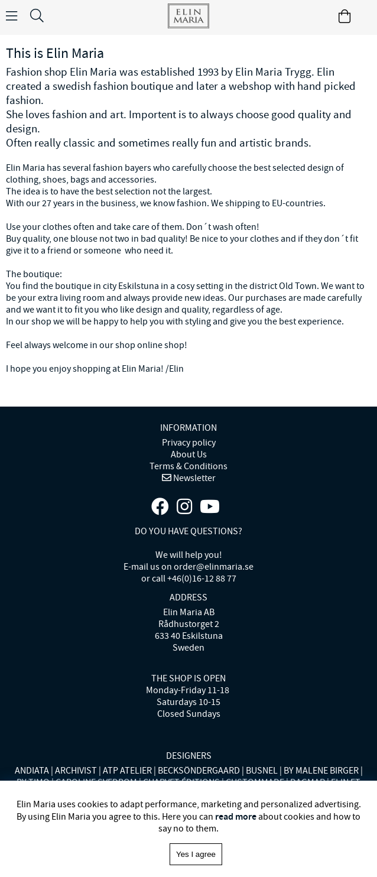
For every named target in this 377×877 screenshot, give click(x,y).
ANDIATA (32, 771)
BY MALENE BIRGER (321, 771)
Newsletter (193, 478)
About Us (189, 454)
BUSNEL (262, 771)
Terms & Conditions (189, 466)
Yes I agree (196, 854)
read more (235, 816)
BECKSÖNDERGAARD (199, 771)
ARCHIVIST (76, 771)
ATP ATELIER (127, 771)
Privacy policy (189, 443)
